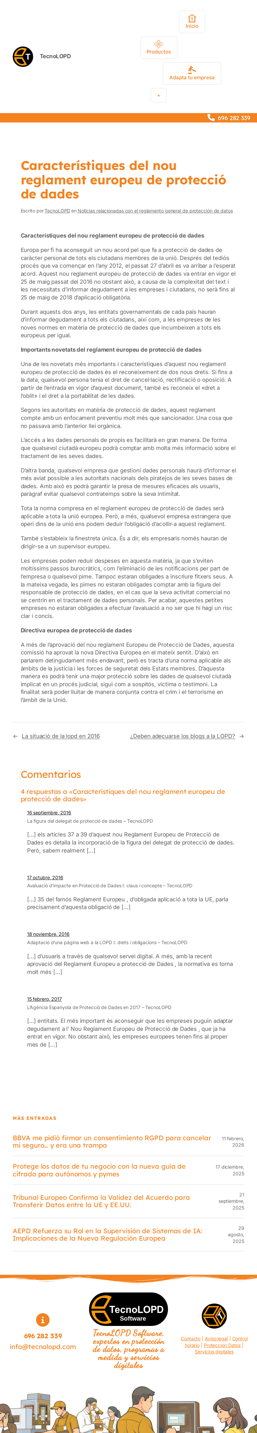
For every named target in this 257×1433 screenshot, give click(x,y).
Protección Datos (222, 1345)
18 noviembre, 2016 (48, 934)
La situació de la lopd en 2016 (61, 736)
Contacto (190, 1338)
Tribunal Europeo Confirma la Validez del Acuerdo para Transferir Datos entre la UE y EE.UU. (101, 1201)
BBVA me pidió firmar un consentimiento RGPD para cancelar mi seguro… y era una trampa (112, 1141)
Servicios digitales (214, 1351)
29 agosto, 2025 (236, 1234)
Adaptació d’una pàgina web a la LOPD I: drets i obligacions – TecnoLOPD (107, 942)
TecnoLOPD (55, 56)
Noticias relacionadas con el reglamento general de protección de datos (155, 210)
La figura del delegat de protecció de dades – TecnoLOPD (90, 821)
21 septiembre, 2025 (231, 1201)
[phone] (211, 117)
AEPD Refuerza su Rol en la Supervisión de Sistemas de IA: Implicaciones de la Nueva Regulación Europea (107, 1234)
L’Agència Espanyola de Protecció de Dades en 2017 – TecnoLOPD (99, 1007)
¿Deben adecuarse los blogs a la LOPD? (182, 736)
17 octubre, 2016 (45, 877)
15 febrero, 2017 (44, 999)
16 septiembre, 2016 (49, 812)
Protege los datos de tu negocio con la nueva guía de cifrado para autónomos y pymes (99, 1170)
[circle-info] (42, 1320)
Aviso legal (216, 1338)
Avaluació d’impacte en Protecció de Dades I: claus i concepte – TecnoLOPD (110, 885)
